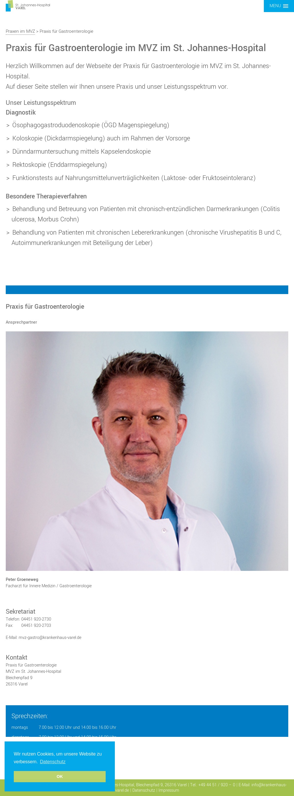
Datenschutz (143, 790)
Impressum (168, 790)
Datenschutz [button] (52, 761)
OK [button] (60, 776)
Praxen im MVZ (20, 31)
